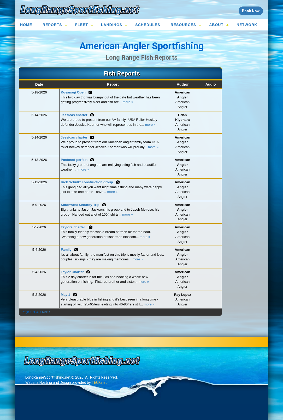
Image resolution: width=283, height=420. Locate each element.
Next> (46, 312)
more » (128, 102)
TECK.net (99, 382)
